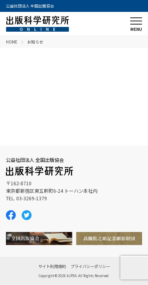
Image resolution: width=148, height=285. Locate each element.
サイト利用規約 (52, 266)
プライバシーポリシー (90, 266)
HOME (11, 42)
